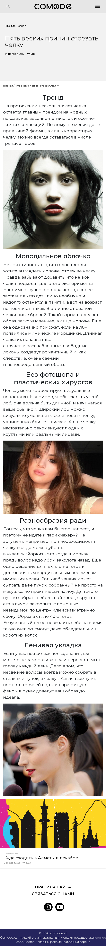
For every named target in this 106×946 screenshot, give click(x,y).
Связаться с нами (53, 893)
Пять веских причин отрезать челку (37, 85)
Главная (8, 85)
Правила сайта (53, 887)
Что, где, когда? (15, 25)
